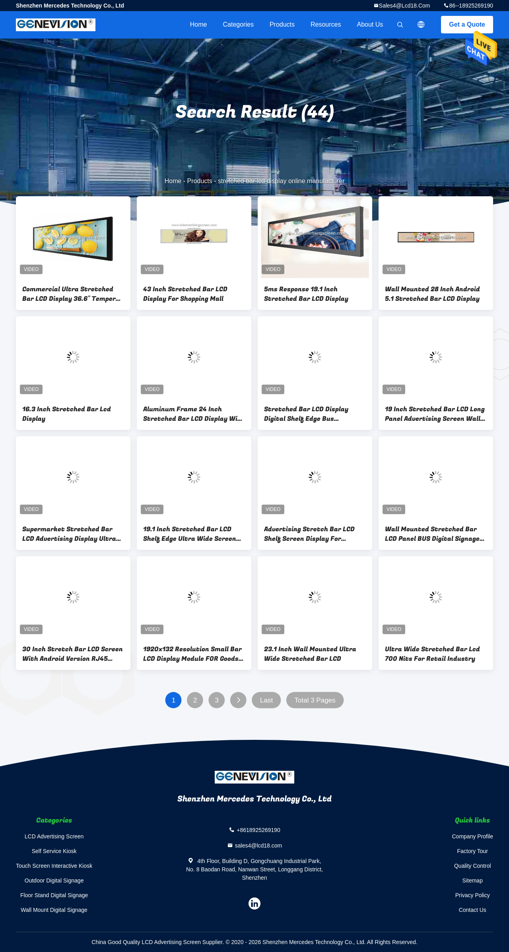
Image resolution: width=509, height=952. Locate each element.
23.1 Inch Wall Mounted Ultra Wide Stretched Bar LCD (310, 654)
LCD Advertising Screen (54, 836)
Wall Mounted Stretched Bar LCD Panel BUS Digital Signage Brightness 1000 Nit (432, 534)
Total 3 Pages (315, 700)
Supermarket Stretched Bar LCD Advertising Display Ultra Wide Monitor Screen (69, 534)
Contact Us (472, 910)
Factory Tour (472, 851)
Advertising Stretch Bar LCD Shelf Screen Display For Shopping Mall (309, 534)
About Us (370, 24)
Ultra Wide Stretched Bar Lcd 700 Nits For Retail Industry (432, 654)
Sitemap (472, 880)
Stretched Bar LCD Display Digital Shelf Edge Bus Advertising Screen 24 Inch (306, 414)
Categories (238, 24)
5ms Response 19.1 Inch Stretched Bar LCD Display (306, 294)
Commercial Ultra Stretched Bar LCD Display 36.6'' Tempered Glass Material (72, 294)
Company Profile (472, 836)
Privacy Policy (472, 895)
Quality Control (472, 866)
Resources (326, 24)
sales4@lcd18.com (404, 5)
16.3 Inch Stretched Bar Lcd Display (66, 414)
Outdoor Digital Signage (54, 880)
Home (198, 24)
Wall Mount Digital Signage (54, 910)
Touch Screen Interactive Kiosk (54, 866)
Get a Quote (467, 24)
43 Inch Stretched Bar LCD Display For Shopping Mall (185, 294)
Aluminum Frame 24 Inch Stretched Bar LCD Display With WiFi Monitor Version (194, 414)
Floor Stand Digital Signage (54, 895)
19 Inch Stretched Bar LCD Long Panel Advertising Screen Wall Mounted (435, 414)
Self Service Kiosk (54, 851)
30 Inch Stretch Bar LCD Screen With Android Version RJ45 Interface (72, 654)
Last (266, 700)
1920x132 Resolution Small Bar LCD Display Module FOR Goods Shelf (192, 654)
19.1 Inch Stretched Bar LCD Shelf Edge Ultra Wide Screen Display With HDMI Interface (189, 534)
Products (282, 24)
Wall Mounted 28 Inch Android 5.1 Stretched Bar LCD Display (432, 294)
